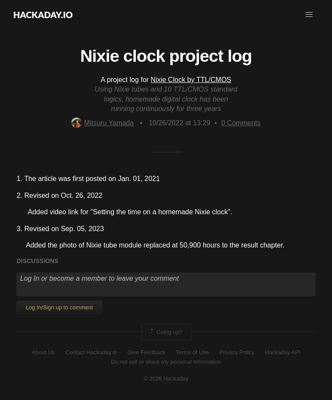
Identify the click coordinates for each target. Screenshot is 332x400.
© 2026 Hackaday (166, 378)
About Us (43, 352)
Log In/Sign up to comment (59, 307)
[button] (309, 14)
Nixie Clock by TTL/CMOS (191, 79)
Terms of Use (192, 352)
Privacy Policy (237, 352)
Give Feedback (146, 352)
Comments (241, 123)
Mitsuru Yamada (102, 123)
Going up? (165, 332)
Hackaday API (282, 352)
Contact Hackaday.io (91, 352)
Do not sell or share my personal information (166, 362)
